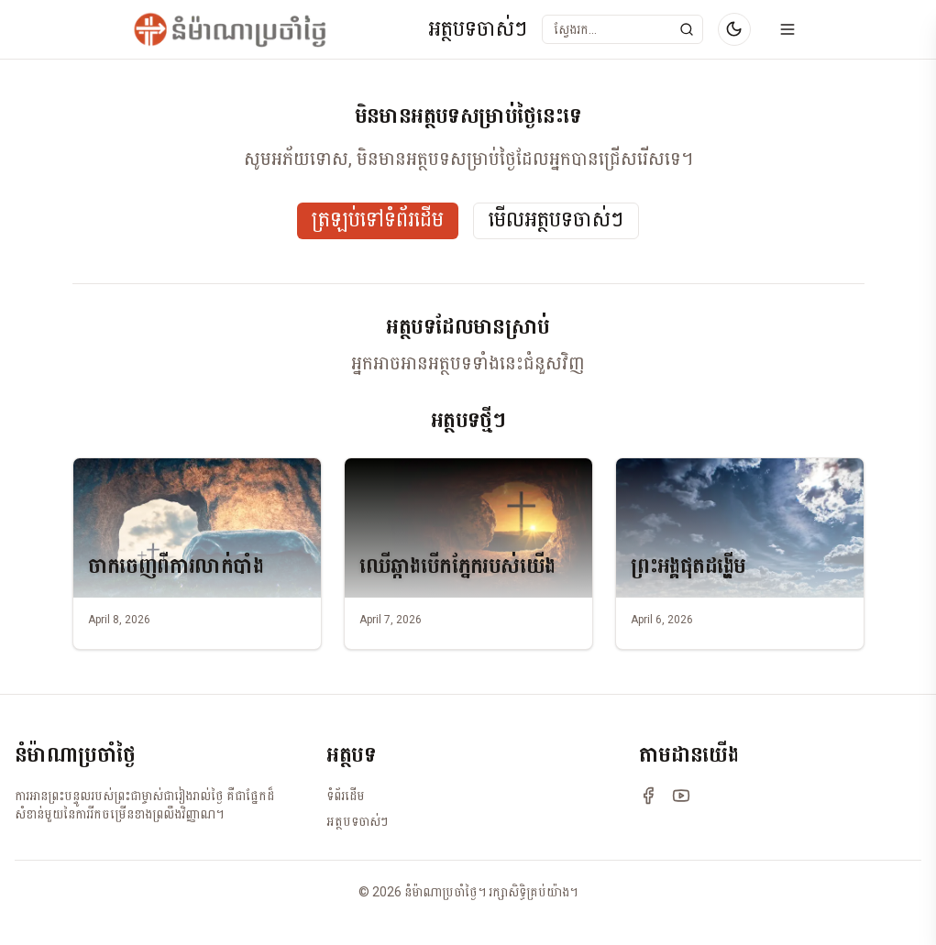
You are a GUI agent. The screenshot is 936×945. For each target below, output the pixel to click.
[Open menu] (787, 29)
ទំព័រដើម (345, 795)
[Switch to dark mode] (734, 29)
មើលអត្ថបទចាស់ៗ (556, 220)
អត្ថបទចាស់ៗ (477, 30)
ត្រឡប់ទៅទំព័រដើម (378, 220)
